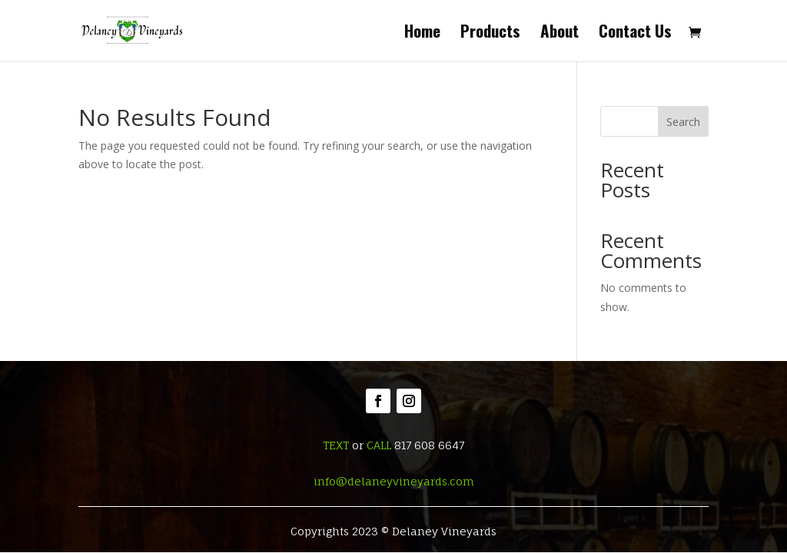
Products (490, 33)
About (559, 33)
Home (422, 33)
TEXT (336, 445)
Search (683, 121)
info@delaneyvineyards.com (394, 481)
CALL (379, 445)
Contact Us (635, 33)
